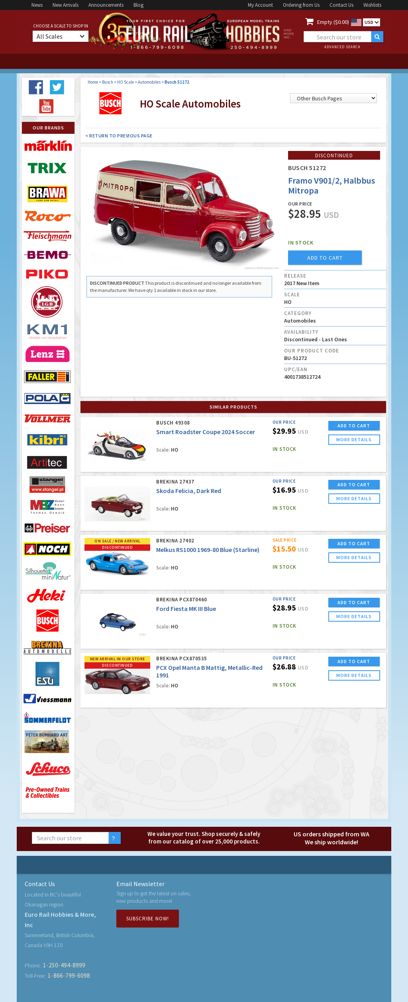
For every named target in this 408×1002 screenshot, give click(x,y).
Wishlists (372, 5)
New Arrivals (65, 5)
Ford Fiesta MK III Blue (186, 609)
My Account (260, 5)
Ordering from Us (301, 5)
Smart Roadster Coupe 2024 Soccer (205, 432)
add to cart (325, 257)
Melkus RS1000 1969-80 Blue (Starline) (207, 550)
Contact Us (341, 5)
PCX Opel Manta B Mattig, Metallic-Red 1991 (209, 671)
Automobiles (149, 82)
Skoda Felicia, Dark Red (188, 491)
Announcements (106, 5)
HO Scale (125, 82)
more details (354, 439)
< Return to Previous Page (119, 136)
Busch (107, 82)
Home (93, 82)
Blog (138, 5)
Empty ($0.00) (333, 21)
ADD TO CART (353, 426)
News (37, 5)
